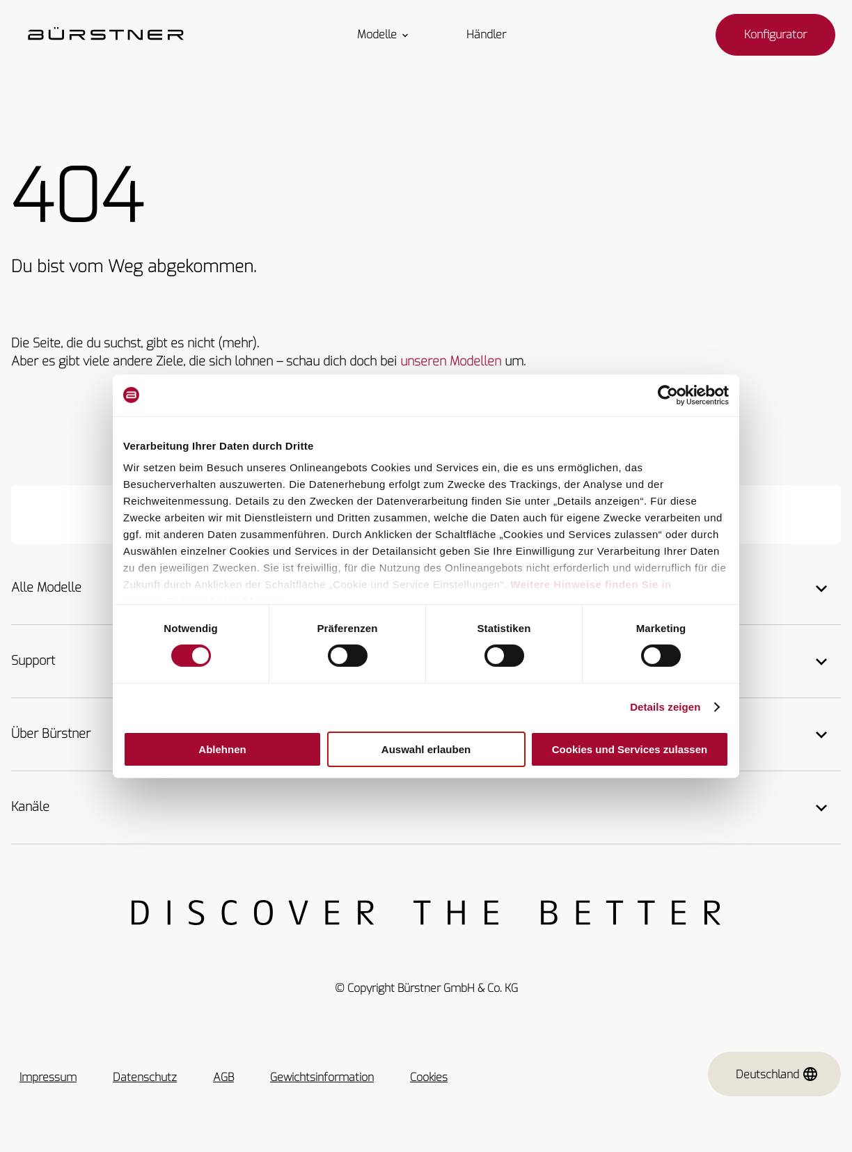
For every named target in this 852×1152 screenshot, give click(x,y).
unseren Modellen (450, 361)
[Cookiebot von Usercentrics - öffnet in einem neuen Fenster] (668, 394)
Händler (486, 35)
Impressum (48, 1077)
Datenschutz (145, 1077)
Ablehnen (222, 749)
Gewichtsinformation (322, 1077)
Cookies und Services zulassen (629, 749)
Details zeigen (665, 707)
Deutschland (777, 1074)
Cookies (429, 1077)
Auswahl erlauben (426, 749)
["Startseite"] (106, 35)
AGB (223, 1077)
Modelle (384, 35)
